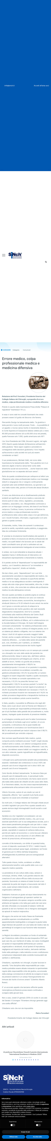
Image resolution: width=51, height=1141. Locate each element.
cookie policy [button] (30, 1106)
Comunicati (26, 350)
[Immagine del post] (25, 1039)
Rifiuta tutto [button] (13, 1137)
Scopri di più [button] (25, 1132)
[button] (45, 261)
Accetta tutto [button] (37, 1137)
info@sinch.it (9, 86)
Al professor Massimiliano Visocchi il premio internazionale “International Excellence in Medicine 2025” (25, 1053)
